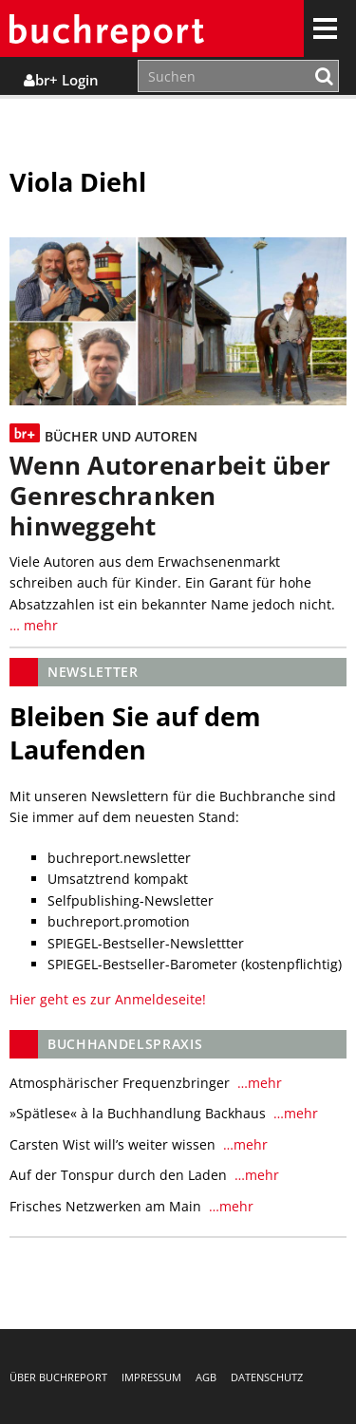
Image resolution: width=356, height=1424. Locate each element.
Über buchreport (58, 1377)
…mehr (258, 1083)
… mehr (33, 625)
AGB (206, 1377)
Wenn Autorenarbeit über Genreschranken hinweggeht (169, 496)
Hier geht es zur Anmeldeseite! (107, 999)
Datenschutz (267, 1377)
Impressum (151, 1377)
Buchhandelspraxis (124, 1044)
